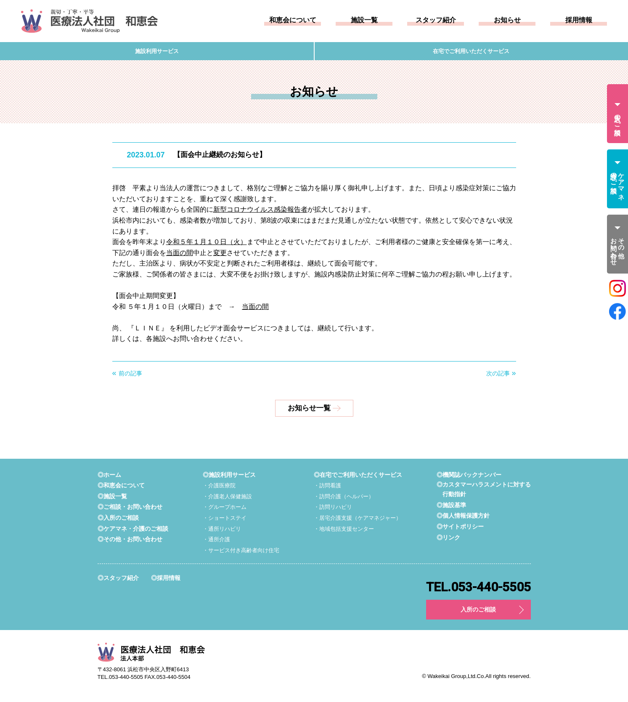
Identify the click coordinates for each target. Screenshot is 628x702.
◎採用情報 (169, 580)
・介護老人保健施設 (226, 498)
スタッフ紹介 (436, 20)
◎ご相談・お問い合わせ (132, 509)
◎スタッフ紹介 (120, 580)
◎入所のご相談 (120, 520)
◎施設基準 (445, 508)
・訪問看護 (323, 488)
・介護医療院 (217, 488)
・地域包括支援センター (341, 531)
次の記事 (498, 376)
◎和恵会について (123, 488)
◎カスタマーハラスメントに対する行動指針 (480, 492)
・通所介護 (214, 542)
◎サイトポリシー (455, 530)
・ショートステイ (223, 520)
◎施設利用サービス (228, 477)
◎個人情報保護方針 (458, 519)
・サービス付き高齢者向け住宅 (241, 552)
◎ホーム (110, 477)
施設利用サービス (156, 52)
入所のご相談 (478, 613)
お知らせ (507, 20)
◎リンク (442, 540)
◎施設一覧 (113, 498)
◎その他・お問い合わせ (132, 541)
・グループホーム (223, 509)
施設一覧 (364, 20)
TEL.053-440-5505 (478, 590)
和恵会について (292, 20)
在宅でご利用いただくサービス (471, 52)
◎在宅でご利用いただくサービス (356, 477)
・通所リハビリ (220, 531)
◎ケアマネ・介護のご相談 (135, 530)
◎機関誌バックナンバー (464, 477)
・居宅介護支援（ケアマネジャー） (356, 520)
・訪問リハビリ (329, 509)
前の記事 (130, 376)
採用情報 (578, 20)
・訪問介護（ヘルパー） (341, 498)
